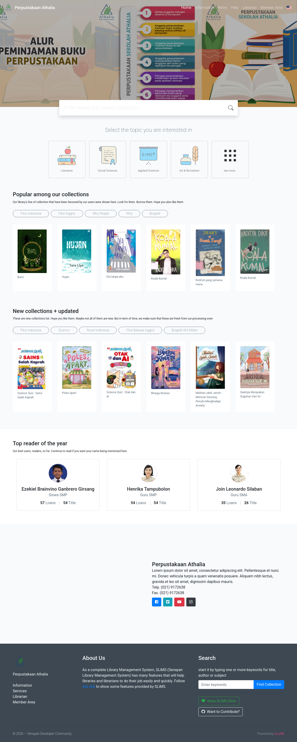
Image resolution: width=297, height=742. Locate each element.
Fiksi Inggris (66, 213)
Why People (101, 213)
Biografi (155, 213)
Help (235, 7)
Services (20, 691)
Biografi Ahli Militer (185, 330)
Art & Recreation (189, 159)
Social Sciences (107, 159)
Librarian (249, 7)
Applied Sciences (148, 159)
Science (64, 330)
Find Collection (269, 684)
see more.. (230, 159)
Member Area (271, 7)
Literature (67, 159)
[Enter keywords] (226, 684)
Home (186, 7)
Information (204, 7)
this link (88, 686)
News (222, 7)
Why (129, 213)
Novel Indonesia (98, 330)
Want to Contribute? (220, 711)
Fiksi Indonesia (30, 213)
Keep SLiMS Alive (218, 701)
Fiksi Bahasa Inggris (140, 330)
